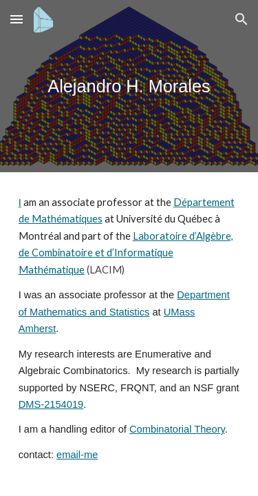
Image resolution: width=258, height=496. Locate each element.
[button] (16, 19)
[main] (129, 86)
